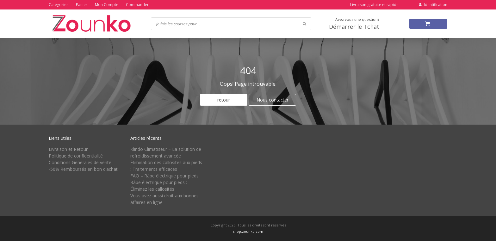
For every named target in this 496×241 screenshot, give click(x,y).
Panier (81, 4)
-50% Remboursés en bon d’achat (83, 169)
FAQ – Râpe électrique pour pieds (164, 176)
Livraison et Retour (68, 149)
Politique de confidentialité (76, 156)
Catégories (58, 4)
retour (223, 100)
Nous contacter (272, 100)
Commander (137, 4)
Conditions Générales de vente (80, 162)
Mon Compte (106, 4)
